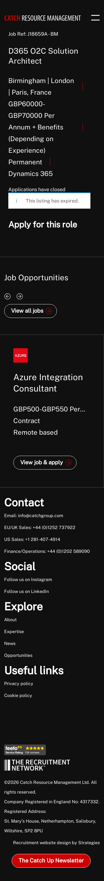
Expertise (14, 631)
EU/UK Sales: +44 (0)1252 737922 (39, 527)
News (10, 643)
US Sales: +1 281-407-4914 (32, 539)
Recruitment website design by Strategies (56, 842)
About (10, 619)
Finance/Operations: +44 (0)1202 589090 (47, 551)
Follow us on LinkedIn (26, 591)
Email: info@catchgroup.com (33, 515)
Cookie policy (18, 695)
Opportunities (18, 655)
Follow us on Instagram (28, 579)
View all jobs (27, 310)
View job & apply (41, 462)
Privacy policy (18, 683)
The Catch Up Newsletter (51, 860)
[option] (52, 411)
